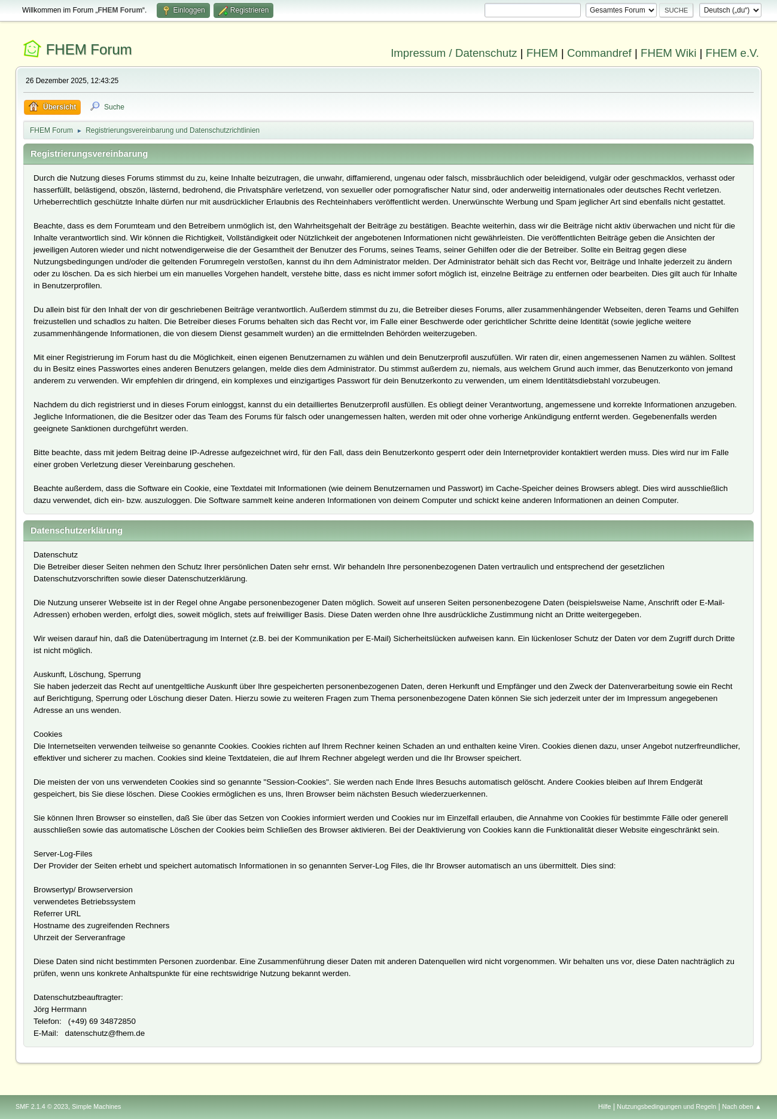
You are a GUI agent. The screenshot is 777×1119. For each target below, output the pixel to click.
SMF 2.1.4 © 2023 (42, 1106)
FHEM (542, 53)
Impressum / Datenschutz (454, 53)
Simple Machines (96, 1106)
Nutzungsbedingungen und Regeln (666, 1106)
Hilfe (604, 1106)
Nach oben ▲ (741, 1106)
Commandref (599, 53)
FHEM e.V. (733, 53)
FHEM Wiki (668, 53)
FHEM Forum (89, 49)
